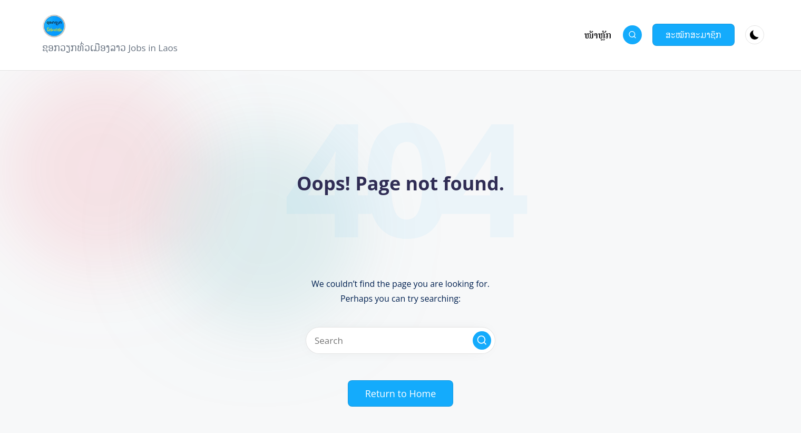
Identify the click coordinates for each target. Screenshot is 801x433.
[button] (693, 35)
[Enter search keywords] (400, 340)
